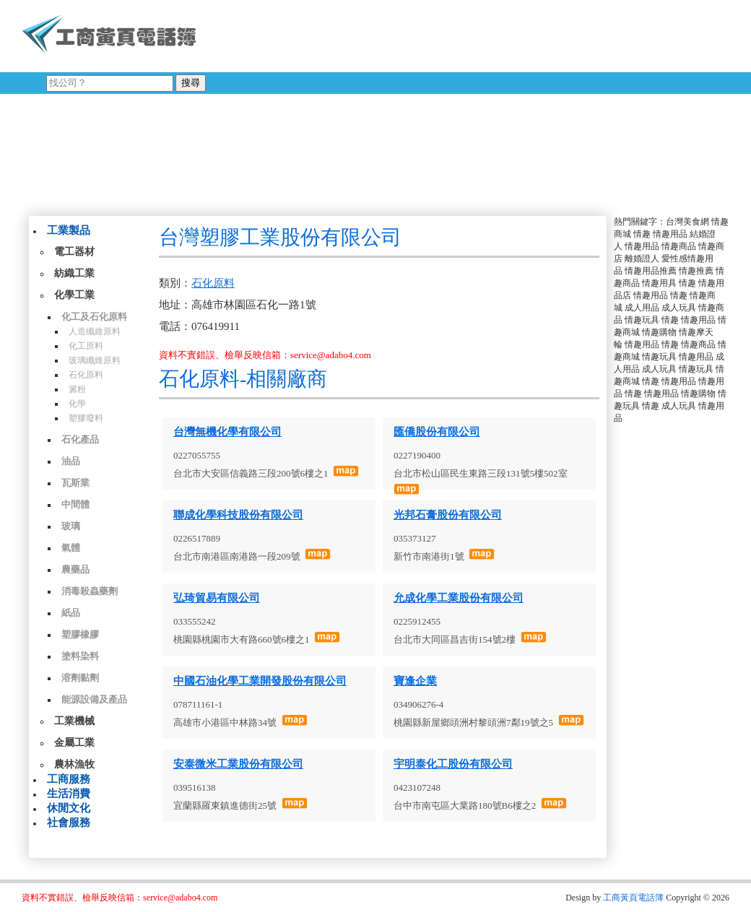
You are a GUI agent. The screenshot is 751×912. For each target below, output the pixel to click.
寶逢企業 (415, 681)
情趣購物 (659, 332)
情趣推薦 (696, 271)
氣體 (70, 547)
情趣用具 (659, 283)
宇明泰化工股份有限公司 (453, 764)
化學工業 (74, 295)
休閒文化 (68, 808)
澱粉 (77, 389)
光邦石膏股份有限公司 (448, 515)
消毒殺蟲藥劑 (89, 591)
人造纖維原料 (95, 331)
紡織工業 (74, 273)
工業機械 (74, 721)
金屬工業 (74, 742)
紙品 (70, 612)
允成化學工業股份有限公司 (459, 598)
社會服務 (68, 822)
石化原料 (86, 375)
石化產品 (80, 439)
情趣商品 (678, 246)
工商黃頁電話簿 (633, 898)
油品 (70, 461)
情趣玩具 (642, 320)
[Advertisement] (458, 105)
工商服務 (68, 779)
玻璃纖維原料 (95, 360)
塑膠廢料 (86, 418)
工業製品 (68, 230)
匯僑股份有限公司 (437, 432)
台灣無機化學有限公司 (227, 432)
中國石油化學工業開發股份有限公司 (260, 681)
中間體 (75, 504)
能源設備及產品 (94, 699)
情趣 (642, 234)
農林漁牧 (74, 764)
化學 (77, 404)
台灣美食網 (687, 222)
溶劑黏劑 (80, 677)
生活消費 (68, 793)
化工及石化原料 (94, 316)
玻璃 (70, 526)
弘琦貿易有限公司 (216, 598)
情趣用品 (670, 234)
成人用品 (642, 308)
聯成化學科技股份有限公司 (238, 515)
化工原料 (86, 346)
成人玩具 (678, 308)
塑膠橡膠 (80, 634)
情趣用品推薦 (651, 271)
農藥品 (75, 569)
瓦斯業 (75, 482)
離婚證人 (642, 258)
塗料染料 (80, 656)
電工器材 (74, 251)
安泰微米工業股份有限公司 (238, 764)
